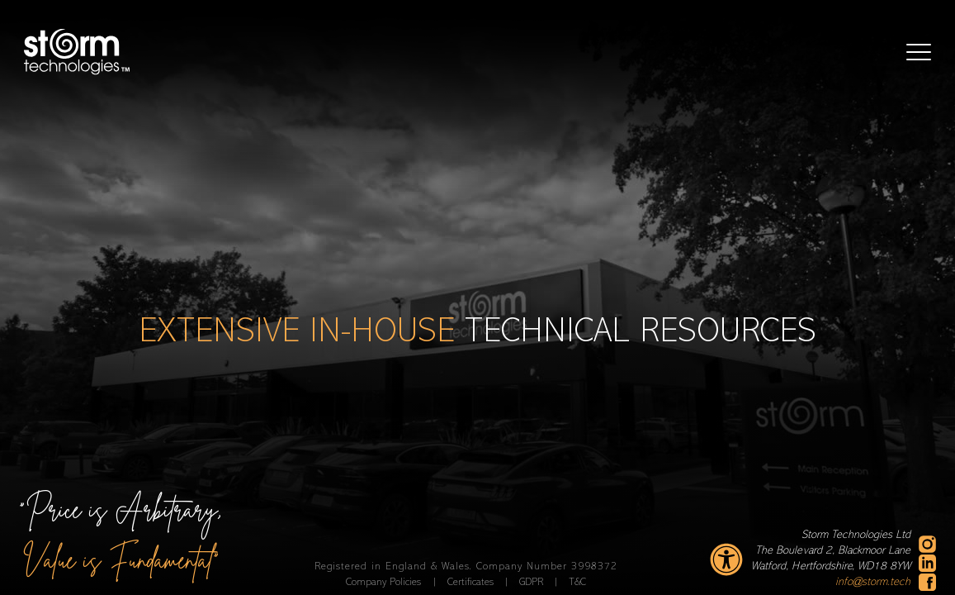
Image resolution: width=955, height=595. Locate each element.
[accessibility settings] (726, 559)
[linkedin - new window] (927, 563)
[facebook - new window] (927, 582)
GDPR (532, 583)
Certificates (472, 583)
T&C (577, 583)
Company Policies (385, 583)
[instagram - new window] (927, 544)
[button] (918, 52)
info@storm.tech (872, 582)
